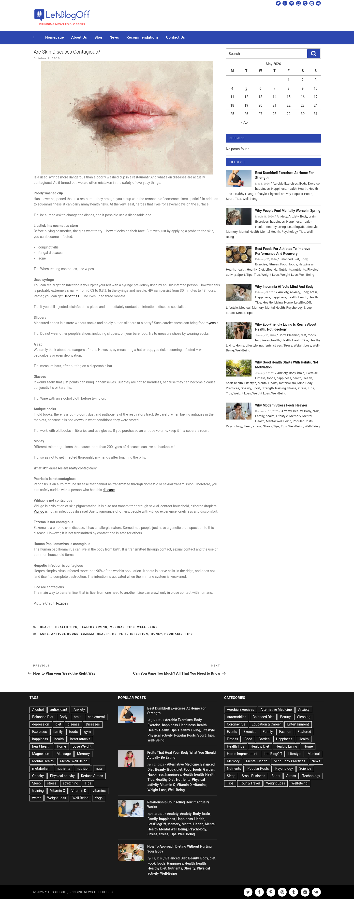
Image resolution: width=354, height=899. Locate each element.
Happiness (278, 188)
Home (288, 302)
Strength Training (274, 388)
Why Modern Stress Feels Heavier (281, 405)
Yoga (99, 798)
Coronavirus (236, 724)
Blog (98, 37)
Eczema (87, 634)
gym (87, 732)
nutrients (299, 269)
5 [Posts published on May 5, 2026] (246, 88)
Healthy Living (93, 627)
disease (109, 490)
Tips (131, 627)
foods (293, 264)
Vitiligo (39, 511)
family (57, 732)
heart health (234, 383)
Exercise (314, 183)
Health (46, 627)
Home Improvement (242, 754)
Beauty (298, 411)
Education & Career (266, 724)
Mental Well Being (279, 421)
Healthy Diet (255, 269)
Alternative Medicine (183, 764)
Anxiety (282, 216)
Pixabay (62, 603)
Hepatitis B (71, 296)
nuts (99, 768)
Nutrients (285, 269)
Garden (208, 769)
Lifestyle (261, 194)
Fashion (285, 732)
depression (40, 724)
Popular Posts (302, 194)
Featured (304, 732)
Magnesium (41, 754)
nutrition (83, 768)
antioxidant (58, 709)
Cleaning (293, 335)
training (38, 791)
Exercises (262, 221)
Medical (117, 627)
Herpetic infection (130, 634)
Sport (230, 199)
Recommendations (142, 37)
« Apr (245, 122)
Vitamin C (57, 791)
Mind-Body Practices (289, 761)
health (103, 634)
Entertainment (298, 724)
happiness (262, 188)
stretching (70, 783)
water (36, 798)
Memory (231, 231)
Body (302, 183)
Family (259, 416)
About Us (79, 37)
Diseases (93, 724)
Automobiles (236, 717)
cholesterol (96, 717)
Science (305, 768)
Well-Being (147, 627)
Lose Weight (82, 746)
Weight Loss (270, 274)
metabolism (287, 383)
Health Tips (66, 627)
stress (230, 313)
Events (232, 732)
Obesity (246, 388)
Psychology (289, 231)
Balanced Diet (289, 259)
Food (283, 264)
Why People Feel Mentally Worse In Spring (287, 211)
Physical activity (279, 194)
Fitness (273, 264)
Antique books (65, 634)
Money (156, 634)
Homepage (54, 37)
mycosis (212, 323)
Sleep (308, 307)
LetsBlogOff (295, 227)
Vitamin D (78, 791)
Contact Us (175, 37)
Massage (64, 754)
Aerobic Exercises (285, 183)
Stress (240, 313)
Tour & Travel (250, 783)
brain (312, 216)
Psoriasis (173, 634)
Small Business (253, 776)
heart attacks (80, 739)
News (114, 37)
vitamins (99, 791)
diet (303, 335)
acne (44, 634)
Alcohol (38, 709)
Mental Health (249, 231)
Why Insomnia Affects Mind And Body (284, 287)
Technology (311, 776)
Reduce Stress (92, 776)
